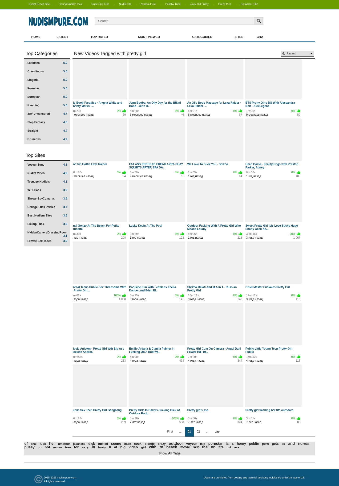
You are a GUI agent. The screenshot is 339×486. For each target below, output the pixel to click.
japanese (79, 443)
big (123, 447)
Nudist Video (47, 173)
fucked (103, 443)
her (52, 443)
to (161, 447)
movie (185, 447)
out (229, 447)
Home (35, 37)
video (133, 447)
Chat (261, 37)
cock (137, 443)
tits (221, 447)
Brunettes (47, 139)
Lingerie (47, 80)
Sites (238, 37)
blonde (150, 443)
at (115, 447)
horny (241, 443)
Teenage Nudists (47, 181)
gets (275, 443)
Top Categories (42, 53)
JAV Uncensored (47, 113)
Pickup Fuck (47, 224)
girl (143, 447)
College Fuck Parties (47, 207)
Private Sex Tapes (47, 241)
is (227, 443)
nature (57, 447)
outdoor (176, 443)
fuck (43, 443)
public (254, 443)
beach (171, 447)
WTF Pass (47, 190)
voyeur (191, 443)
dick (91, 443)
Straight (47, 130)
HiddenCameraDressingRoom (48, 234)
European (47, 96)
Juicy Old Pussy (199, 4)
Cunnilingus (47, 71)
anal (33, 443)
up (39, 447)
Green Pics (224, 4)
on (213, 447)
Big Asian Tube (249, 4)
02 (198, 431)
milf (202, 443)
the (205, 447)
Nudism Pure (148, 4)
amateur (64, 443)
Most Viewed (149, 37)
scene (116, 443)
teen (68, 447)
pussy (29, 447)
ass (236, 447)
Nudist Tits (125, 4)
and (291, 443)
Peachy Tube (173, 4)
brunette (303, 443)
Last (217, 431)
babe (127, 443)
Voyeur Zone (47, 164)
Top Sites (35, 155)
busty (102, 447)
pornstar (215, 443)
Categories (202, 37)
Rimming (47, 105)
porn (265, 443)
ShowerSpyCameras (47, 198)
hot (47, 447)
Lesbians (47, 63)
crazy (161, 443)
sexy (85, 447)
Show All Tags (169, 453)
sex (196, 447)
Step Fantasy (47, 122)
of (26, 443)
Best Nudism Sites (47, 215)
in (93, 447)
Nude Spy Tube (100, 4)
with (153, 447)
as (283, 443)
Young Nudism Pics (71, 4)
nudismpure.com (66, 477)
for (76, 447)
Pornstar (47, 88)
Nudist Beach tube (39, 4)
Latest (62, 37)
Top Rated (99, 37)
